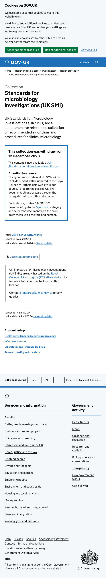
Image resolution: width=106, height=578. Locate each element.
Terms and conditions (31, 543)
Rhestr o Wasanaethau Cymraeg (25, 548)
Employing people (16, 479)
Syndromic (42, 207)
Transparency (80, 468)
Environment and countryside (23, 486)
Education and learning (19, 472)
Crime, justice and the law (21, 452)
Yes (36, 380)
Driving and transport (18, 466)
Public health (49, 70)
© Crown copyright (89, 568)
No (50, 380)
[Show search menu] (96, 62)
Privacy (18, 539)
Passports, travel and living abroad (26, 507)
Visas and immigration (18, 514)
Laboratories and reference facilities (25, 346)
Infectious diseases (15, 341)
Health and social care (26, 70)
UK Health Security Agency (27, 234)
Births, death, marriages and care (26, 424)
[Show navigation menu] (84, 62)
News (76, 429)
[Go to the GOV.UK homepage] (17, 62)
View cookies (89, 49)
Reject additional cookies (61, 50)
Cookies (31, 539)
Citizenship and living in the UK (24, 445)
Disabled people (15, 459)
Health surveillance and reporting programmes (33, 74)
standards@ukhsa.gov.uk (36, 292)
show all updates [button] (42, 316)
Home (8, 70)
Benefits (10, 417)
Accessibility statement (54, 539)
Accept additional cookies (22, 50)
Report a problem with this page (83, 380)
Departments (80, 422)
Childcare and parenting (20, 438)
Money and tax (14, 500)
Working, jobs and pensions (22, 521)
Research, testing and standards (22, 352)
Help (8, 539)
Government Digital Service (22, 552)
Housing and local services (21, 493)
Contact (10, 543)
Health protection (69, 70)
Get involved (80, 486)
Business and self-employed (22, 431)
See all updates (44, 243)
